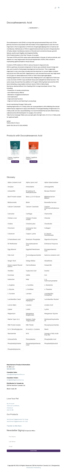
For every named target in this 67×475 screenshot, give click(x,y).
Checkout (10, 408)
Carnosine (11, 214)
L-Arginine (11, 285)
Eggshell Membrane (33, 249)
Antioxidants (30, 187)
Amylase (10, 187)
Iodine (28, 275)
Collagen (47, 228)
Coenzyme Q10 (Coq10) (31, 228)
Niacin (46, 329)
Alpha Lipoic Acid (31, 182)
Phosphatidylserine (14, 349)
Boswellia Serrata (50, 202)
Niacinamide (12, 333)
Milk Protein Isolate (14, 325)
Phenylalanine (30, 339)
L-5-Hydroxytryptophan (50, 280)
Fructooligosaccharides (33, 255)
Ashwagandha (49, 187)
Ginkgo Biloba (30, 261)
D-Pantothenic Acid (14, 239)
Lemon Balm (12, 305)
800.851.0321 (11, 369)
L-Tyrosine (11, 293)
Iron (45, 275)
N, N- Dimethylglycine (15, 329)
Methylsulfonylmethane (51, 319)
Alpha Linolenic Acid (14, 182)
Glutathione (48, 261)
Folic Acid (11, 255)
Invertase (11, 275)
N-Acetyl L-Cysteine (33, 329)
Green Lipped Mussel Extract (15, 265)
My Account (10, 403)
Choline (10, 224)
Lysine (46, 309)
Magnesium (11, 313)
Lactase (28, 293)
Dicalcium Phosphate (33, 239)
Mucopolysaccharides (51, 325)
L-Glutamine (48, 285)
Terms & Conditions (13, 405)
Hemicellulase (31, 265)
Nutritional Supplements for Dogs (17, 419)
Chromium (11, 228)
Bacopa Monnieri (50, 191)
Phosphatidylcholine (14, 343)
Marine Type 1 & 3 (14, 319)
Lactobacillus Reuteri (51, 299)
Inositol (46, 271)
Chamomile (48, 214)
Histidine (10, 271)
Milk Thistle (30, 325)
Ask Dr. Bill (10, 410)
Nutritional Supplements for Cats (17, 421)
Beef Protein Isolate (14, 197)
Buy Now (15, 161)
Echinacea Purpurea (51, 244)
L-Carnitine (29, 285)
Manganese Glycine (51, 313)
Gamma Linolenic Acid (51, 255)
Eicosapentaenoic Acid (50, 250)
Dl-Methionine (12, 244)
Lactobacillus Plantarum (30, 300)
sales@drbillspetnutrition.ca (16, 374)
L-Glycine (11, 289)
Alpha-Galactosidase (51, 182)
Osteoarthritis (12, 339)
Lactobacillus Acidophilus (48, 294)
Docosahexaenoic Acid (32, 244)
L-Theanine (48, 289)
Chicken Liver (12, 218)
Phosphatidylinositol (51, 343)
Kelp (27, 279)
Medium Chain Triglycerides (30, 319)
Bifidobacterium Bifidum (49, 197)
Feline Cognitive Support (31, 158)
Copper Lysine (31, 234)
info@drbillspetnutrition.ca (15, 380)
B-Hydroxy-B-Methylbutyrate (31, 191)
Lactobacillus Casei (14, 299)
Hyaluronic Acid (31, 271)
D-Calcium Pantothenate (49, 234)
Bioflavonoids (12, 202)
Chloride (47, 218)
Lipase (10, 309)
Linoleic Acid (48, 305)
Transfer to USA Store (14, 426)
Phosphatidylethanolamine (33, 344)
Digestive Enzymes (50, 239)
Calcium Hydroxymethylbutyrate (51, 208)
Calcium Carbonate (14, 206)
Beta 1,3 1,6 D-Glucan (33, 197)
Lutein (28, 309)
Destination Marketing (33, 467)
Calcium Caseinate (32, 206)
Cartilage (29, 214)
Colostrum (11, 234)
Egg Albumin (12, 249)
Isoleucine (11, 279)
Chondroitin (48, 224)
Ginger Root (12, 261)
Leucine (28, 305)
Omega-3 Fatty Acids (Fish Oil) (51, 334)
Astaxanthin (11, 191)
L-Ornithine (29, 289)
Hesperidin (48, 265)
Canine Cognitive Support (13, 158)
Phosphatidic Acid (50, 339)
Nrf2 (27, 333)
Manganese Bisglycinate (30, 314)
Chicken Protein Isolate (31, 218)
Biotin (28, 202)
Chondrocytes (30, 224)
